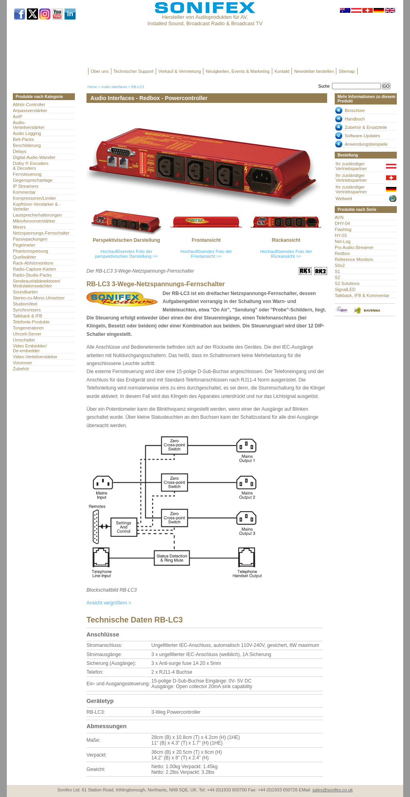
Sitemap (347, 71)
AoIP (17, 116)
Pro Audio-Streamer (354, 247)
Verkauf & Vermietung (179, 71)
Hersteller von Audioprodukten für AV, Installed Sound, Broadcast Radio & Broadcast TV (204, 20)
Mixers (19, 227)
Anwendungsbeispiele (366, 144)
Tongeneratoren (28, 327)
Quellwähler (24, 257)
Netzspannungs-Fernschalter (41, 233)
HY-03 (341, 235)
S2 (337, 277)
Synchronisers (27, 309)
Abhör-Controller (29, 104)
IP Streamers (25, 186)
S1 (337, 271)
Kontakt (281, 71)
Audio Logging (27, 133)
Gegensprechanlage (32, 180)
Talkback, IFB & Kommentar (362, 295)
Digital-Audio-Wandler (34, 157)
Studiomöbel (25, 303)
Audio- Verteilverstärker (29, 125)
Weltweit (344, 198)
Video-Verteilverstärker (35, 356)
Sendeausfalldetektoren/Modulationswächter (36, 283)
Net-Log (342, 241)
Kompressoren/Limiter (34, 198)
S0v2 (340, 265)
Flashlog (343, 229)
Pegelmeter (24, 245)
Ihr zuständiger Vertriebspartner (351, 166)
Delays (19, 151)
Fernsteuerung (27, 174)
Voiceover (22, 362)
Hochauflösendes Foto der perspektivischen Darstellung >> (126, 254)
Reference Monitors (354, 259)
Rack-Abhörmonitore (33, 263)
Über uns (100, 71)
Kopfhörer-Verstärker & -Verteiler (36, 206)
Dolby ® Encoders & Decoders (30, 166)
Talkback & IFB (27, 315)
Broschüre (355, 110)
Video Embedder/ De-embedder (30, 348)
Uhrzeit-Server (27, 333)
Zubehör (21, 368)
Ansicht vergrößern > (108, 603)
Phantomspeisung (30, 251)
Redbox (342, 253)
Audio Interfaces (114, 87)
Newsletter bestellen (314, 71)
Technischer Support (133, 71)
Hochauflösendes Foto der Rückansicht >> (286, 254)
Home (92, 87)
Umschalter (24, 339)
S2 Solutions (347, 283)
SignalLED (345, 289)
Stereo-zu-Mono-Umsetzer (39, 297)
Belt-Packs (23, 139)
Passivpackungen (30, 239)
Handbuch (355, 118)
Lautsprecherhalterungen (37, 215)
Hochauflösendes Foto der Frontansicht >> (206, 254)
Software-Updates (362, 135)
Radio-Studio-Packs (32, 275)
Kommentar (24, 192)
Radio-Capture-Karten (34, 269)
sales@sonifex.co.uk (332, 789)
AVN (339, 217)
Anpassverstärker (30, 110)
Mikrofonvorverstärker (34, 221)
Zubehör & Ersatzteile (366, 127)
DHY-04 (342, 223)
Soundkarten (25, 291)
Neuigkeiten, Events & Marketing (238, 71)
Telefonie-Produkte (31, 321)
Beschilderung (27, 145)
